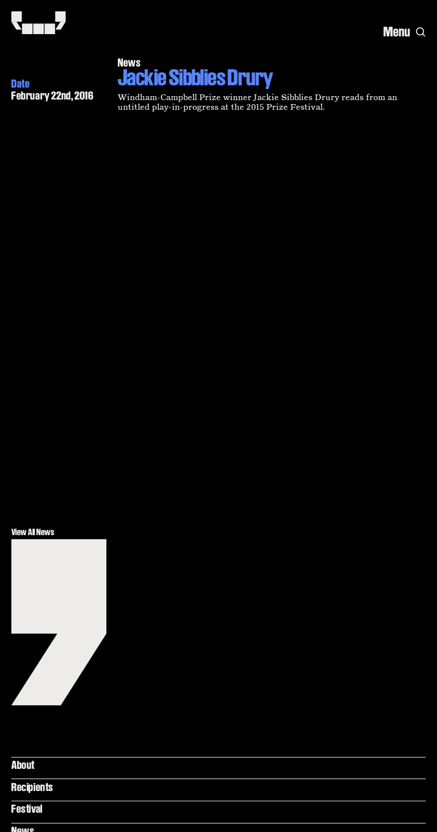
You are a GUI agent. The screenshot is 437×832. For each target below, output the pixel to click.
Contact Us (33, 588)
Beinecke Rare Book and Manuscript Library (58, 495)
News (22, 423)
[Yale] (406, 814)
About (23, 356)
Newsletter (33, 567)
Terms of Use (37, 522)
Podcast (27, 444)
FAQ (19, 545)
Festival (27, 401)
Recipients (32, 378)
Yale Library (35, 467)
